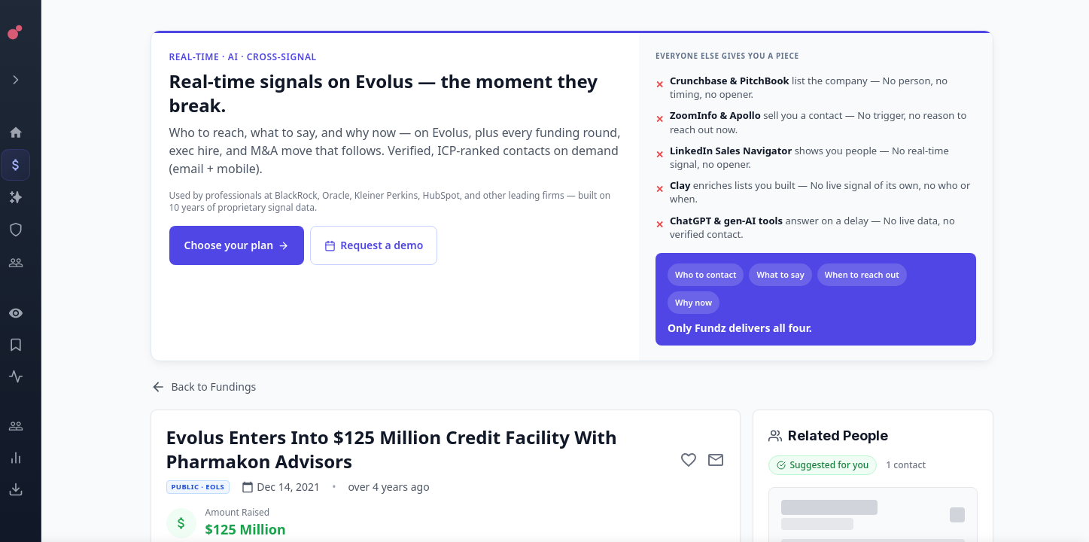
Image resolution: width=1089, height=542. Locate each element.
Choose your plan (237, 245)
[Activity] (27, 376)
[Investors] (27, 263)
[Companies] (27, 197)
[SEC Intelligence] (27, 229)
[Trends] (27, 458)
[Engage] (27, 426)
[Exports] (27, 489)
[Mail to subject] (716, 460)
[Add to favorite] (689, 460)
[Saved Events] (27, 345)
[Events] (27, 165)
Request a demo (373, 245)
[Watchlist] (27, 313)
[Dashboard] (27, 132)
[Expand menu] (27, 79)
